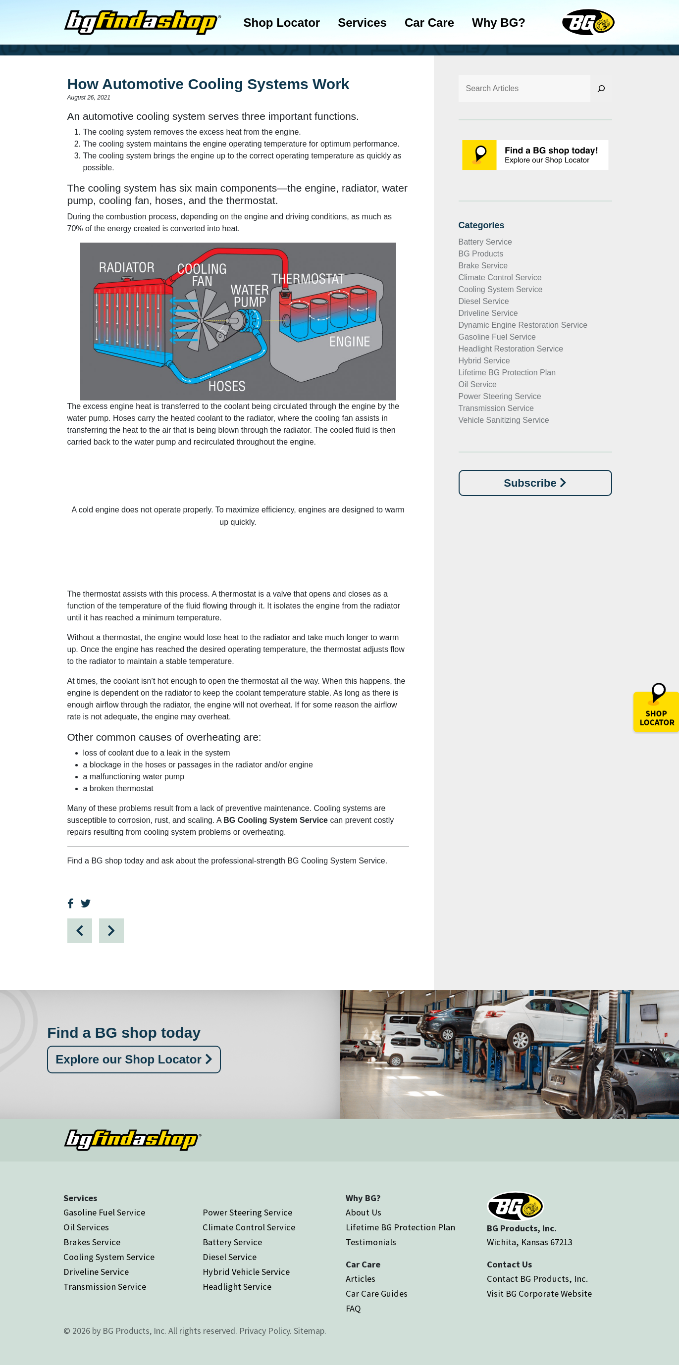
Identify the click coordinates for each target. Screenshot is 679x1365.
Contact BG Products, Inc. (537, 1278)
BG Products (481, 254)
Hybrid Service (484, 360)
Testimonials (371, 1242)
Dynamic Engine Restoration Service (523, 325)
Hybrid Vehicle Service (246, 1271)
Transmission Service (496, 408)
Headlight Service (237, 1286)
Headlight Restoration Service (511, 349)
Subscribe (535, 483)
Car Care (429, 22)
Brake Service (483, 265)
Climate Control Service (500, 277)
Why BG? (498, 22)
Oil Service (478, 384)
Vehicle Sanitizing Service (504, 420)
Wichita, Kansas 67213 (530, 1242)
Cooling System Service (501, 289)
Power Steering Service (500, 396)
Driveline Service (488, 313)
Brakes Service (91, 1242)
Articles (360, 1278)
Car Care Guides (377, 1293)
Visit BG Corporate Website (539, 1293)
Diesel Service (484, 301)
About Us (363, 1212)
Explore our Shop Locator (133, 1059)
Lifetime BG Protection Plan (507, 372)
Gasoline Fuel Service (497, 337)
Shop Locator (282, 22)
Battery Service (485, 242)
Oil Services (86, 1227)
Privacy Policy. (265, 1330)
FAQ (353, 1308)
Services (362, 22)
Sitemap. (310, 1330)
